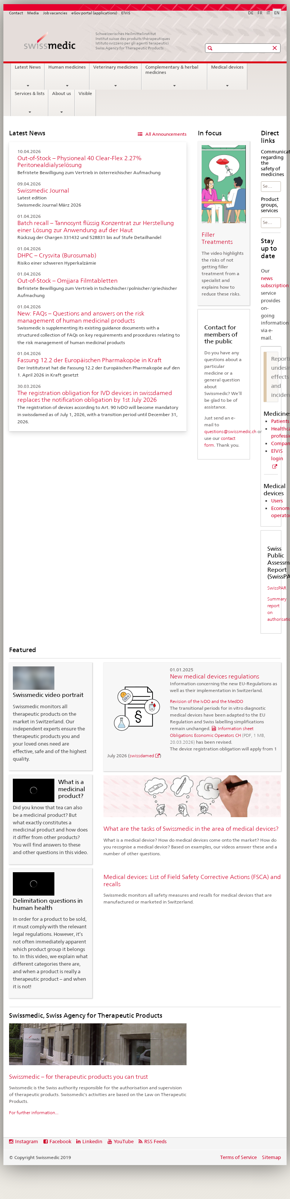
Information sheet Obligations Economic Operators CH (217, 735)
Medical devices (227, 67)
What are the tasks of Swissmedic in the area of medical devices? (191, 828)
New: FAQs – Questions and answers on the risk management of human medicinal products (80, 317)
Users (277, 501)
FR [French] (260, 12)
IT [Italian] (268, 12)
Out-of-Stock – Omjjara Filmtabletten (67, 280)
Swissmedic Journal (43, 190)
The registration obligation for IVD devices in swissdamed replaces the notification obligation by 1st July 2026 (94, 396)
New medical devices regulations (214, 676)
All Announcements (165, 134)
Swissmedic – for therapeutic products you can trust (78, 1076)
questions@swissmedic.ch (230, 431)
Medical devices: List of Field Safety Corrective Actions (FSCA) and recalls (192, 880)
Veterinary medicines (115, 67)
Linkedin (92, 1141)
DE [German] (250, 12)
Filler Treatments (217, 238)
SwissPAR (276, 588)
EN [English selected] (276, 12)
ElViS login (277, 454)
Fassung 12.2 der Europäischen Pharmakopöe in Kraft (89, 360)
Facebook (60, 1141)
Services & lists (30, 93)
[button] (211, 48)
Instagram (26, 1141)
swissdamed (142, 755)
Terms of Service (238, 1157)
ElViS (125, 13)
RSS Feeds (155, 1141)
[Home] (98, 40)
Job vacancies (55, 13)
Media (33, 13)
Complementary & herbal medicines (171, 69)
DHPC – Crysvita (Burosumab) (56, 255)
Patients (280, 421)
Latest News (28, 67)
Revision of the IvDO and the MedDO (206, 701)
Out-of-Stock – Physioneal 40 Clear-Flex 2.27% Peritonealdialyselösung (79, 162)
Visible (85, 93)
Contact (16, 13)
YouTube (124, 1141)
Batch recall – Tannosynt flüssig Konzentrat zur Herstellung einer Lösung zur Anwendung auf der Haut (95, 226)
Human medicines (67, 67)
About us (61, 93)
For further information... (34, 1112)
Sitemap (271, 1157)
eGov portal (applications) (94, 13)
